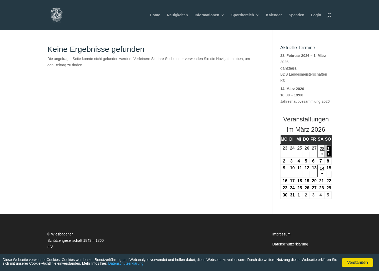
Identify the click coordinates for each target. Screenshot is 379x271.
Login (316, 15)
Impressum (281, 234)
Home (155, 15)
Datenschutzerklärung (290, 244)
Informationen (207, 15)
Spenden (296, 15)
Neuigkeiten (177, 15)
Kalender (274, 15)
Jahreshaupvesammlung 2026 (305, 101)
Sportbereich (242, 15)
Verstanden (357, 262)
